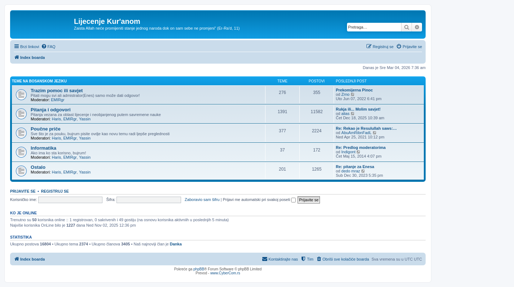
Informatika (43, 148)
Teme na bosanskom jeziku (39, 81)
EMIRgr (57, 100)
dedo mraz (350, 171)
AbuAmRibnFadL (356, 132)
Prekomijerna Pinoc (354, 90)
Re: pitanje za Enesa (355, 166)
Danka (176, 244)
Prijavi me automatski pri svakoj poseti (259, 199)
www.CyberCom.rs (225, 273)
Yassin (85, 119)
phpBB (198, 269)
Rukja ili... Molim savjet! (358, 109)
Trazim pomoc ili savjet (57, 90)
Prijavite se (22, 191)
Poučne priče (46, 129)
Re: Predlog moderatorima (361, 147)
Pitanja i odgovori (51, 109)
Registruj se (55, 191)
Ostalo (38, 167)
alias (345, 113)
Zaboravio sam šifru (202, 199)
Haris (56, 119)
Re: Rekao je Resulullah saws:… (366, 128)
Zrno (345, 94)
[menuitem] (48, 46)
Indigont (348, 152)
